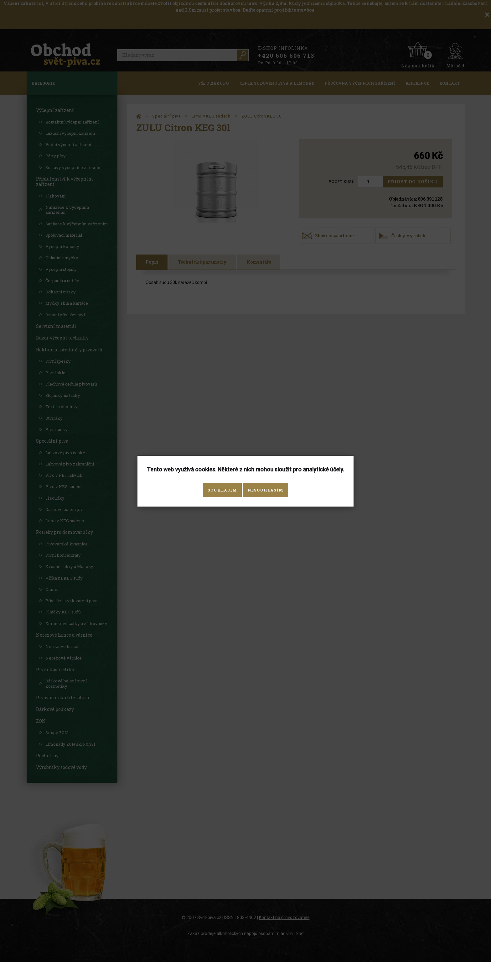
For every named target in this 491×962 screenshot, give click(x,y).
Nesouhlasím (265, 489)
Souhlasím (222, 489)
